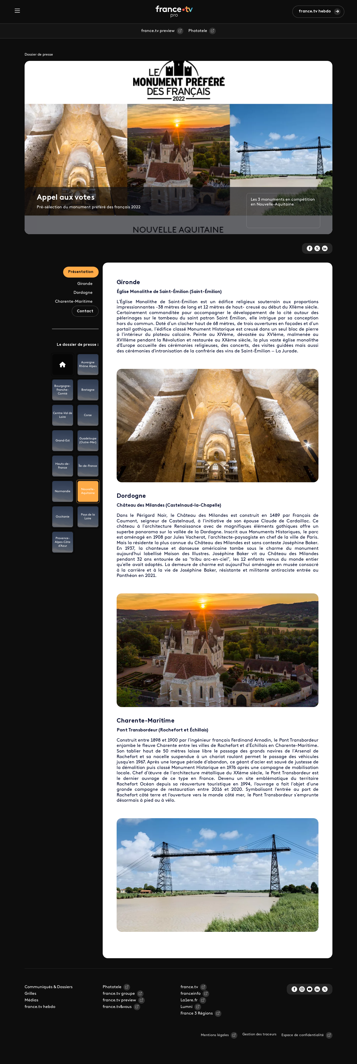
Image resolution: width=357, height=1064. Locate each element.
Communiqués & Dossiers (49, 987)
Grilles (30, 994)
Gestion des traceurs (259, 1034)
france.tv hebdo (315, 11)
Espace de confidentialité (302, 1035)
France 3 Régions (197, 1013)
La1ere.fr (189, 1000)
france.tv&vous (117, 1007)
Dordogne (83, 294)
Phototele (197, 31)
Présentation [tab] (79, 272)
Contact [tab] (83, 315)
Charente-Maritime (74, 303)
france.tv (189, 987)
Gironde (85, 285)
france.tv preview (158, 31)
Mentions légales (215, 1035)
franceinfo (191, 994)
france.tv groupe (119, 994)
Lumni (186, 1007)
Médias (31, 1000)
